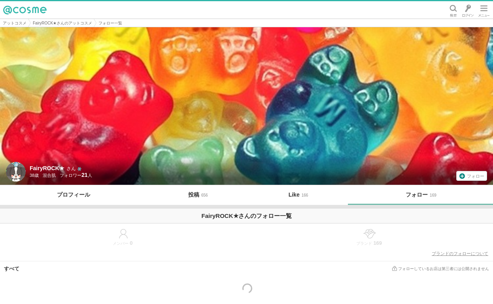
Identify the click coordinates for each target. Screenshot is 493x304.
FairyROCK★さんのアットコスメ (62, 23)
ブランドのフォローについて (460, 253)
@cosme (25, 10)
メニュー (484, 10)
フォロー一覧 (110, 23)
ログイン (468, 10)
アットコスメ (14, 23)
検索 (453, 10)
